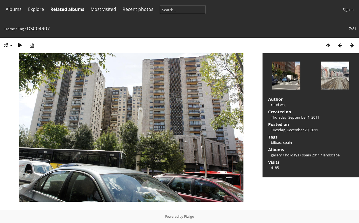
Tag (21, 28)
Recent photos (138, 9)
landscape (331, 155)
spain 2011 (311, 155)
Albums (14, 9)
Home (9, 28)
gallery (276, 155)
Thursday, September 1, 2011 (295, 117)
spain (287, 142)
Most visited (103, 9)
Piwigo (189, 216)
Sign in (348, 9)
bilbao (276, 142)
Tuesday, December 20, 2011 (294, 129)
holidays (292, 155)
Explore (36, 9)
